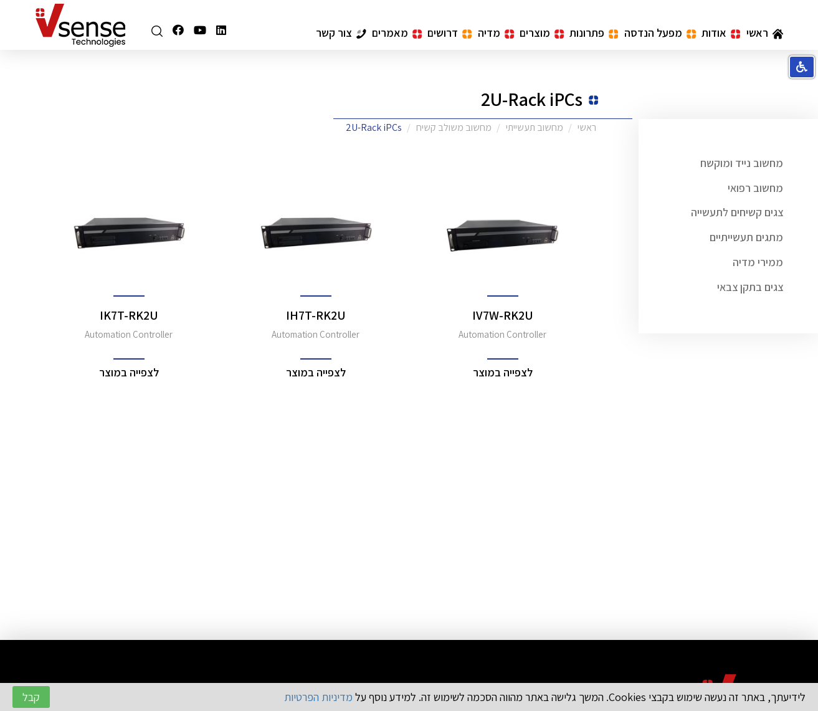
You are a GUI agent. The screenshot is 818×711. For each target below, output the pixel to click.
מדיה (496, 33)
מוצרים (542, 33)
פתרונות (593, 33)
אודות (720, 33)
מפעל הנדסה (660, 33)
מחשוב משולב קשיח (454, 127)
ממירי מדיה (758, 262)
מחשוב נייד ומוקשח (741, 163)
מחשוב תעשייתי (534, 127)
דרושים (449, 33)
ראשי (764, 33)
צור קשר (341, 33)
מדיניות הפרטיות (318, 697)
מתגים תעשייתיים (746, 237)
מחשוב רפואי (755, 188)
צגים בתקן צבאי (750, 287)
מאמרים (397, 33)
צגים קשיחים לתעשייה (737, 212)
